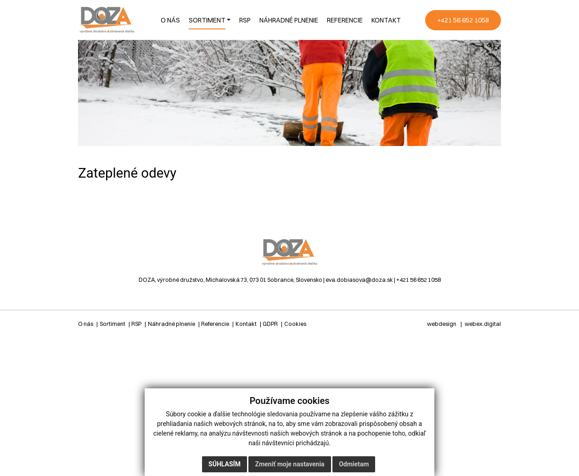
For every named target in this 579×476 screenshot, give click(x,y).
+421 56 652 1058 (418, 279)
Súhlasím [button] (224, 464)
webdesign (441, 323)
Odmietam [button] (354, 464)
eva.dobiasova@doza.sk (359, 279)
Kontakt (246, 323)
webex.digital (483, 323)
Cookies (295, 323)
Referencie (215, 323)
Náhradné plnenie (171, 323)
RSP (136, 323)
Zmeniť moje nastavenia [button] (289, 464)
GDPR (270, 323)
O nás (85, 323)
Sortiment (112, 323)
